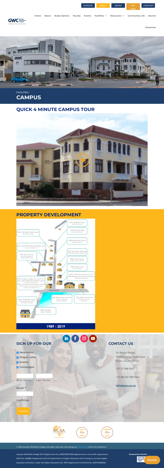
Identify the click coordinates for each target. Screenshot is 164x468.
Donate (88, 5)
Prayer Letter (28, 357)
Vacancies (150, 27)
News (118, 5)
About (47, 15)
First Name (24, 380)
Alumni (152, 15)
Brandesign (82, 447)
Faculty (77, 15)
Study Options (61, 15)
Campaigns (27, 367)
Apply (103, 5)
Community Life (136, 15)
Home (38, 15)
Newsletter (27, 352)
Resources (115, 15)
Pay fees (133, 7)
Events (87, 15)
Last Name (43, 380)
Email (21, 388)
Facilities (99, 15)
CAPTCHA (22, 400)
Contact (149, 5)
